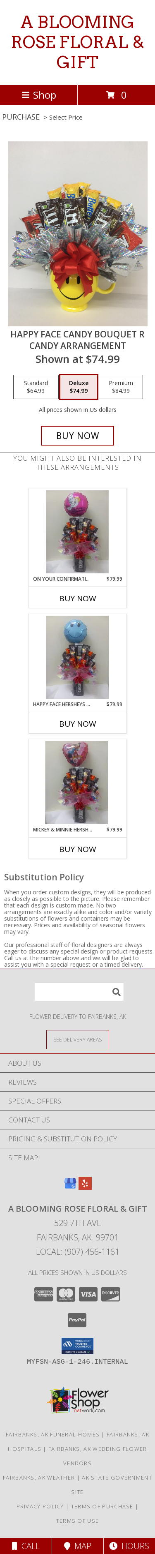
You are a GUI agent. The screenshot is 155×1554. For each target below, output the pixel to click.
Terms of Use (77, 1520)
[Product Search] (79, 992)
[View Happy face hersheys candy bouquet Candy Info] (77, 657)
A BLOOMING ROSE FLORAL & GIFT (77, 42)
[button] (77, 1346)
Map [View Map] (77, 1546)
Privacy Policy (40, 1506)
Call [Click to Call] (26, 1546)
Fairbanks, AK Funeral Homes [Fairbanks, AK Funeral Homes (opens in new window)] (53, 1434)
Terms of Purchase (102, 1506)
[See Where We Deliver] (77, 1039)
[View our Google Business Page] (70, 1187)
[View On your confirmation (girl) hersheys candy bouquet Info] (77, 531)
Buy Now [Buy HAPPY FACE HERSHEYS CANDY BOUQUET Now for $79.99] (77, 723)
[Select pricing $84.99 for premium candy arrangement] (121, 387)
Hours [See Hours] (129, 1546)
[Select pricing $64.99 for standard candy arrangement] (36, 387)
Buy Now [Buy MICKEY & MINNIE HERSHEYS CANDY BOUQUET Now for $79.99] (77, 849)
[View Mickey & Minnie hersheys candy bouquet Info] (77, 782)
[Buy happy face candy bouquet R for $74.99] (77, 436)
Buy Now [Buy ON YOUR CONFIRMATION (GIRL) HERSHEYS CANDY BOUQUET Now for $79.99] (77, 598)
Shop (38, 95)
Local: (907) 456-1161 (77, 1251)
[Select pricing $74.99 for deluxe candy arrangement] (78, 387)
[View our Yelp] (85, 1187)
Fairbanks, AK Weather (39, 1477)
